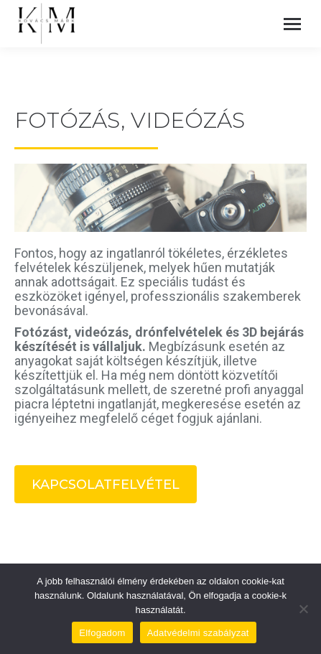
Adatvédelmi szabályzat (198, 632)
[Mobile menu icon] (292, 24)
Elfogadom (102, 632)
